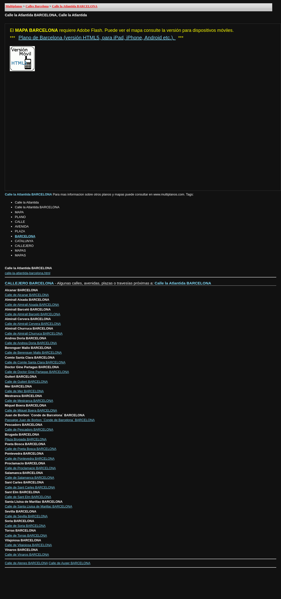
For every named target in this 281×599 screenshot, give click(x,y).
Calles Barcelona (37, 6)
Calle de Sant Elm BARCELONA (28, 497)
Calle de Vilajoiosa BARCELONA (28, 545)
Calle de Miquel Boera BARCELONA (31, 410)
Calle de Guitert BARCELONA (26, 381)
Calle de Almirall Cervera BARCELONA (33, 324)
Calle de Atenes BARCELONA (26, 563)
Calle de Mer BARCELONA (24, 391)
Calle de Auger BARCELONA (69, 563)
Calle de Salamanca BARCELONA (29, 477)
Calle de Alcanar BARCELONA (27, 295)
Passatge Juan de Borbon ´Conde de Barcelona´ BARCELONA (50, 420)
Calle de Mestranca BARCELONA (29, 401)
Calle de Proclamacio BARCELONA (30, 468)
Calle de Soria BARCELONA (25, 526)
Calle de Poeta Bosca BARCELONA (30, 449)
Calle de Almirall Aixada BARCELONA (32, 305)
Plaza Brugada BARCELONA (25, 439)
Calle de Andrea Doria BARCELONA (31, 343)
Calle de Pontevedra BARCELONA (29, 458)
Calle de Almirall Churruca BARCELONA (33, 333)
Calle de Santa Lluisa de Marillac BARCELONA (38, 506)
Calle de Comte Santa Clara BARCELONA (35, 362)
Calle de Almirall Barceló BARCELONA (32, 314)
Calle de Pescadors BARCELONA (29, 429)
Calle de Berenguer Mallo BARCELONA (33, 352)
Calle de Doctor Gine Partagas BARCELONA (37, 372)
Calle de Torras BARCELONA (26, 535)
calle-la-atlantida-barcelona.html (27, 273)
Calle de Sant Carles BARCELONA (30, 487)
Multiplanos (14, 6)
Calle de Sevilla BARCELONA (26, 516)
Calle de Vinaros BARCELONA (27, 554)
